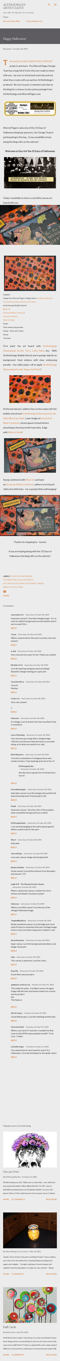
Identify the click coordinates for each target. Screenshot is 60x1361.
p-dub (13, 651)
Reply (14, 628)
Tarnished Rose (17, 682)
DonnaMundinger (18, 789)
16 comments (18, 1199)
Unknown (15, 718)
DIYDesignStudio (26, 766)
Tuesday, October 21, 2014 (37, 1047)
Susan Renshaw (17, 940)
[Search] (49, 4)
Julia (13, 957)
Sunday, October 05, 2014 (43, 985)
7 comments (17, 1274)
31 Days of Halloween (21, 576)
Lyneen (40, 583)
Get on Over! (11, 1172)
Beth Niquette (17, 754)
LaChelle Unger (17, 1047)
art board (31, 583)
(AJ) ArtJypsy (17, 1013)
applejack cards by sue (20, 985)
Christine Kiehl (17, 1027)
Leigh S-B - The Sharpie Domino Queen (27, 884)
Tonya (13, 634)
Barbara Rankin (17, 867)
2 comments (17, 1355)
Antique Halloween (45, 298)
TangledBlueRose (18, 920)
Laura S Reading (18, 735)
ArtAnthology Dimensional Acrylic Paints (19, 302)
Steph (13, 806)
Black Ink (6, 309)
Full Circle (9, 1327)
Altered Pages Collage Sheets (18, 580)
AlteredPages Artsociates (14, 6)
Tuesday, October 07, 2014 (37, 1027)
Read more (51, 1199)
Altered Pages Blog (11, 21)
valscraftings (16, 853)
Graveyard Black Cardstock (14, 313)
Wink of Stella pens (13, 587)
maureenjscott (17, 615)
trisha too (15, 698)
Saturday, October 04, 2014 (37, 615)
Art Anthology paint (14, 583)
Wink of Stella (8, 320)
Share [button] (6, 595)
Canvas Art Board (10, 316)
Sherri (13, 840)
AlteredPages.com (34, 21)
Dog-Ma (14, 971)
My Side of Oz (17, 665)
